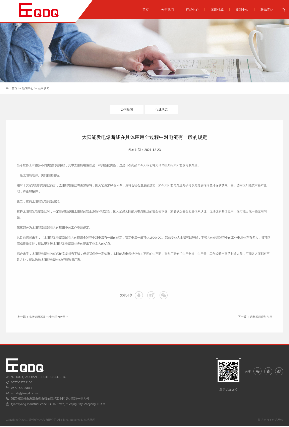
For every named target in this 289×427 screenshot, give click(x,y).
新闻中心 (27, 88)
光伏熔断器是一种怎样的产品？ (50, 324)
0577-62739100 (21, 383)
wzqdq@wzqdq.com (24, 393)
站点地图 (90, 420)
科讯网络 (277, 420)
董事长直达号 (228, 390)
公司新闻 (43, 88)
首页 (14, 88)
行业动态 (161, 109)
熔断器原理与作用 (260, 324)
